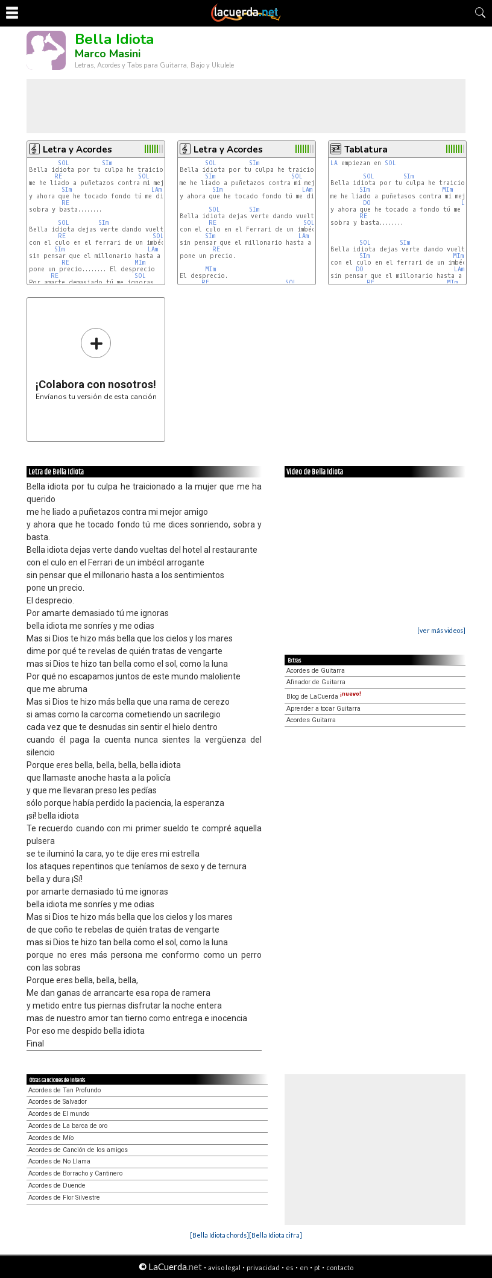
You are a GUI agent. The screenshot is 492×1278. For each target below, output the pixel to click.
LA (334, 163)
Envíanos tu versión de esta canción (96, 363)
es (290, 1267)
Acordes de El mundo (58, 1114)
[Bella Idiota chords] (219, 1235)
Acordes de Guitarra (315, 671)
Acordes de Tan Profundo (64, 1090)
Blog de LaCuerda (323, 696)
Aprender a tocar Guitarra (323, 709)
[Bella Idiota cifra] (275, 1235)
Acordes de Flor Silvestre (64, 1197)
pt (317, 1267)
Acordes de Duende (57, 1185)
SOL (63, 163)
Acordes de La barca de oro (67, 1126)
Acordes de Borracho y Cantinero (75, 1173)
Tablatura (366, 149)
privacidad (263, 1267)
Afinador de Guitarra (315, 682)
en (304, 1267)
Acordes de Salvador (57, 1102)
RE (58, 176)
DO (367, 203)
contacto (339, 1267)
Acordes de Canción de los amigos (78, 1150)
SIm (107, 163)
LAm (156, 190)
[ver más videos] (441, 630)
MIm (139, 262)
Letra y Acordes (77, 149)
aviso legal (224, 1267)
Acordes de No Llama (59, 1161)
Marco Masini (107, 53)
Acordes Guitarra (311, 720)
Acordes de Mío (51, 1138)
